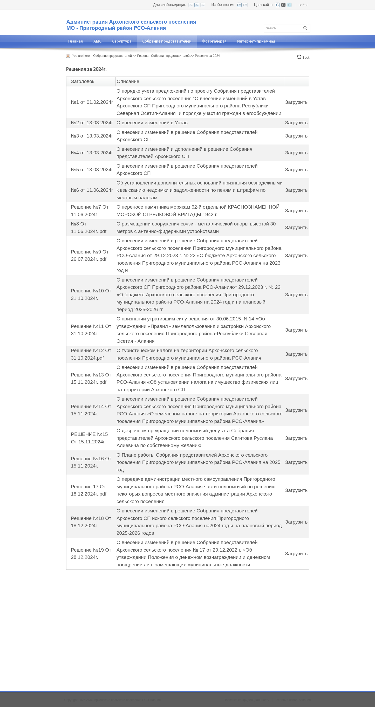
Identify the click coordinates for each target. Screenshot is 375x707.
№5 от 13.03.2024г (92, 169)
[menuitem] (97, 41)
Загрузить (296, 102)
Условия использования (293, 700)
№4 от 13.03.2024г (92, 152)
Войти (303, 5)
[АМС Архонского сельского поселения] (130, 22)
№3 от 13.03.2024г (92, 136)
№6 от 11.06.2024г (92, 190)
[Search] (287, 28)
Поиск (305, 27)
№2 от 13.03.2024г (92, 122)
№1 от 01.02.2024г (92, 102)
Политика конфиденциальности (247, 700)
